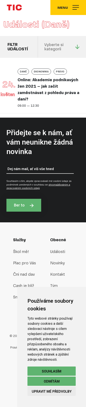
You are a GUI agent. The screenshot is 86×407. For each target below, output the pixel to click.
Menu (68, 7)
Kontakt (57, 274)
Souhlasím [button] (51, 371)
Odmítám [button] (52, 381)
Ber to (24, 205)
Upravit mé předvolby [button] (52, 391)
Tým (54, 285)
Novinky (57, 262)
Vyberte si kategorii (62, 46)
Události (57, 251)
